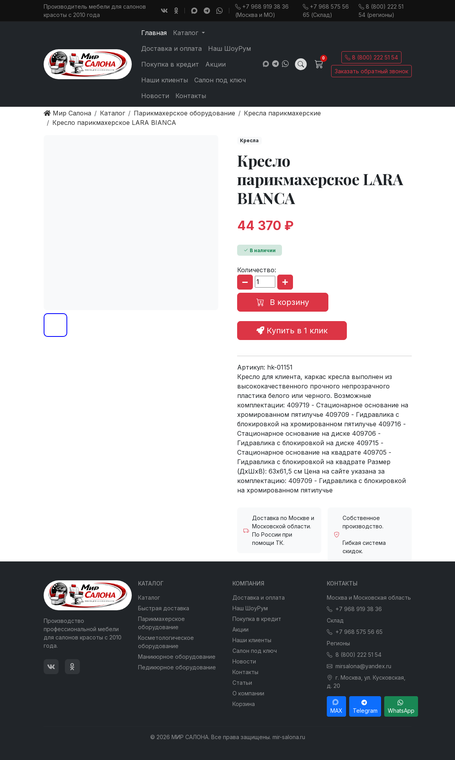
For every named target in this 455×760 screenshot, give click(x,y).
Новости (155, 96)
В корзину (282, 302)
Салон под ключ (220, 80)
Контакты (190, 96)
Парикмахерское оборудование (161, 622)
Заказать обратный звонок (371, 71)
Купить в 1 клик (292, 330)
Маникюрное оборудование (177, 656)
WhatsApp (401, 706)
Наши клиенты (164, 80)
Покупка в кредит (170, 64)
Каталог (149, 597)
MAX (336, 706)
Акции (215, 64)
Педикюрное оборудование (177, 667)
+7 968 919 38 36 (354, 609)
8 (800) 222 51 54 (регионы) (381, 10)
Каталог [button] (186, 33)
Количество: (256, 270)
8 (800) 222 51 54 (371, 57)
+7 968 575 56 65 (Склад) (326, 10)
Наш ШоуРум (229, 48)
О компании (248, 693)
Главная (154, 33)
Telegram (365, 706)
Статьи (242, 682)
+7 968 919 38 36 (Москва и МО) (262, 10)
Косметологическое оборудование (166, 641)
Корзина (243, 704)
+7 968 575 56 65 (355, 631)
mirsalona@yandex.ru (359, 666)
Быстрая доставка (163, 608)
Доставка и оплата (171, 48)
